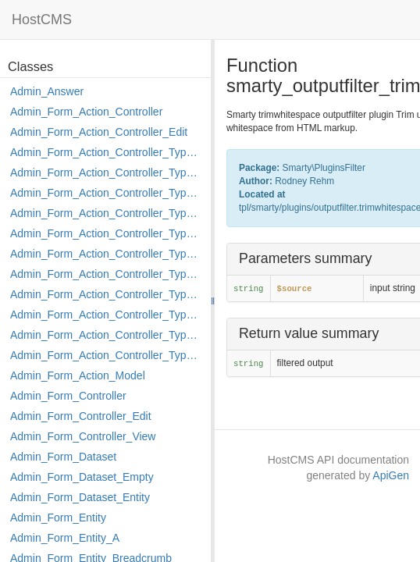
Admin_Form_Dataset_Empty (82, 477)
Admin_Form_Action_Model (77, 375)
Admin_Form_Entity (58, 517)
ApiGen (390, 475)
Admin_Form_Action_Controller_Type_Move (106, 294)
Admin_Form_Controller (68, 395)
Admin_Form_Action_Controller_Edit (98, 132)
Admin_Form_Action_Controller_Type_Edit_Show (106, 233)
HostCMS (42, 19)
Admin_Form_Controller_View (82, 436)
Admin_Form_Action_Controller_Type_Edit (106, 213)
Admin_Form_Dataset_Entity (80, 497)
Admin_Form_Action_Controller (86, 111)
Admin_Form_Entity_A (64, 538)
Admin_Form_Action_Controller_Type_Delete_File (106, 193)
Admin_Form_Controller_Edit (80, 416)
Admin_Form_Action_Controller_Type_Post (106, 314)
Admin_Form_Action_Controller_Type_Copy (106, 172)
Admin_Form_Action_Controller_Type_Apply (106, 152)
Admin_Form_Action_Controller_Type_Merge (106, 274)
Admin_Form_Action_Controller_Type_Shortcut (106, 355)
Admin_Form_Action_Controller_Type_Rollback (106, 335)
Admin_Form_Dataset (63, 456)
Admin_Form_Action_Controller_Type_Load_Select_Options (106, 253)
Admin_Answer (47, 91)
